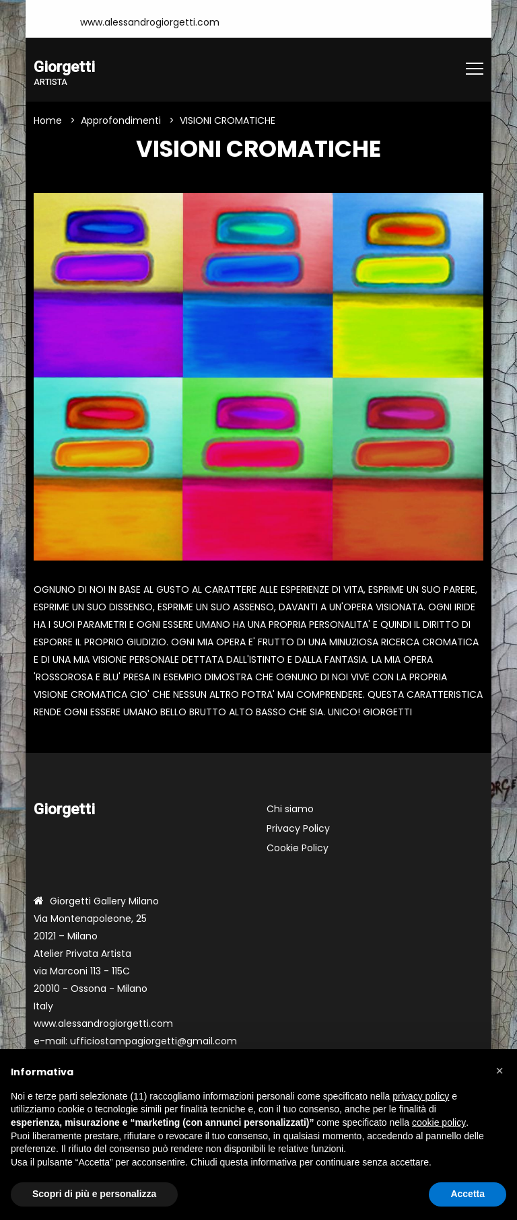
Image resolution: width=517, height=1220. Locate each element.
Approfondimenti (121, 120)
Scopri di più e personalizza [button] (94, 1193)
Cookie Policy (298, 848)
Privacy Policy (298, 828)
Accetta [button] (467, 1193)
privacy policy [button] (420, 1096)
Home (48, 120)
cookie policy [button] (439, 1122)
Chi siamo (290, 809)
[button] (499, 1070)
